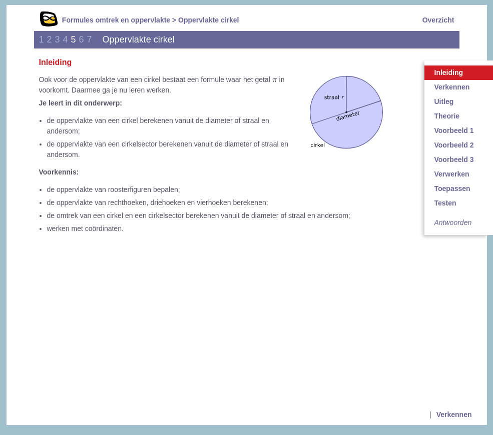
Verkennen (454, 414)
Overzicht (438, 20)
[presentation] (274, 80)
